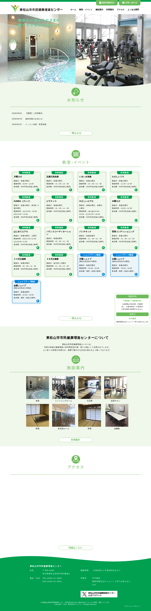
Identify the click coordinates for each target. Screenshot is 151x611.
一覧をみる (75, 133)
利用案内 (110, 9)
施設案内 (99, 9)
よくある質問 (133, 9)
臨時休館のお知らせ (34, 119)
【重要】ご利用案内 (34, 113)
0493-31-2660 (52, 578)
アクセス (120, 9)
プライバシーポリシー (132, 606)
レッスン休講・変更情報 (36, 124)
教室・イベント (86, 9)
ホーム (73, 9)
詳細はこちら (75, 547)
